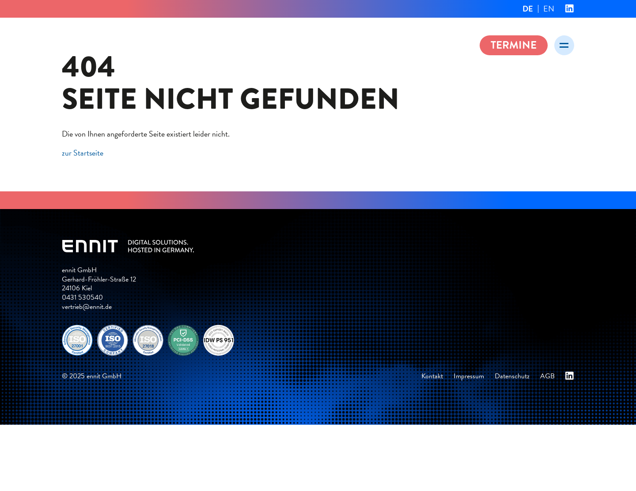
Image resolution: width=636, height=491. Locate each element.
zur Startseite (82, 153)
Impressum (469, 376)
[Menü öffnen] (564, 45)
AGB (547, 376)
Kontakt (432, 376)
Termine (514, 45)
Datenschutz (512, 376)
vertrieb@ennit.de (87, 306)
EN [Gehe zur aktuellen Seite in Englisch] (548, 9)
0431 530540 (82, 297)
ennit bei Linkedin (569, 8)
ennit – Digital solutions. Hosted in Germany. (150, 44)
